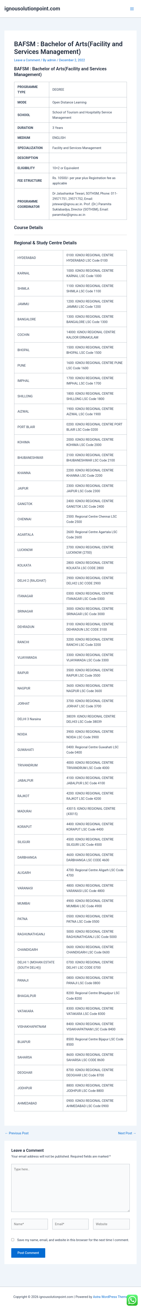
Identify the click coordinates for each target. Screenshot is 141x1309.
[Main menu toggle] (132, 8)
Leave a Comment (27, 60)
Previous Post (17, 1133)
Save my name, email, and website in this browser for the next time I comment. (73, 1240)
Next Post (127, 1133)
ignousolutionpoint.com (32, 9)
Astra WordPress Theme (110, 1297)
